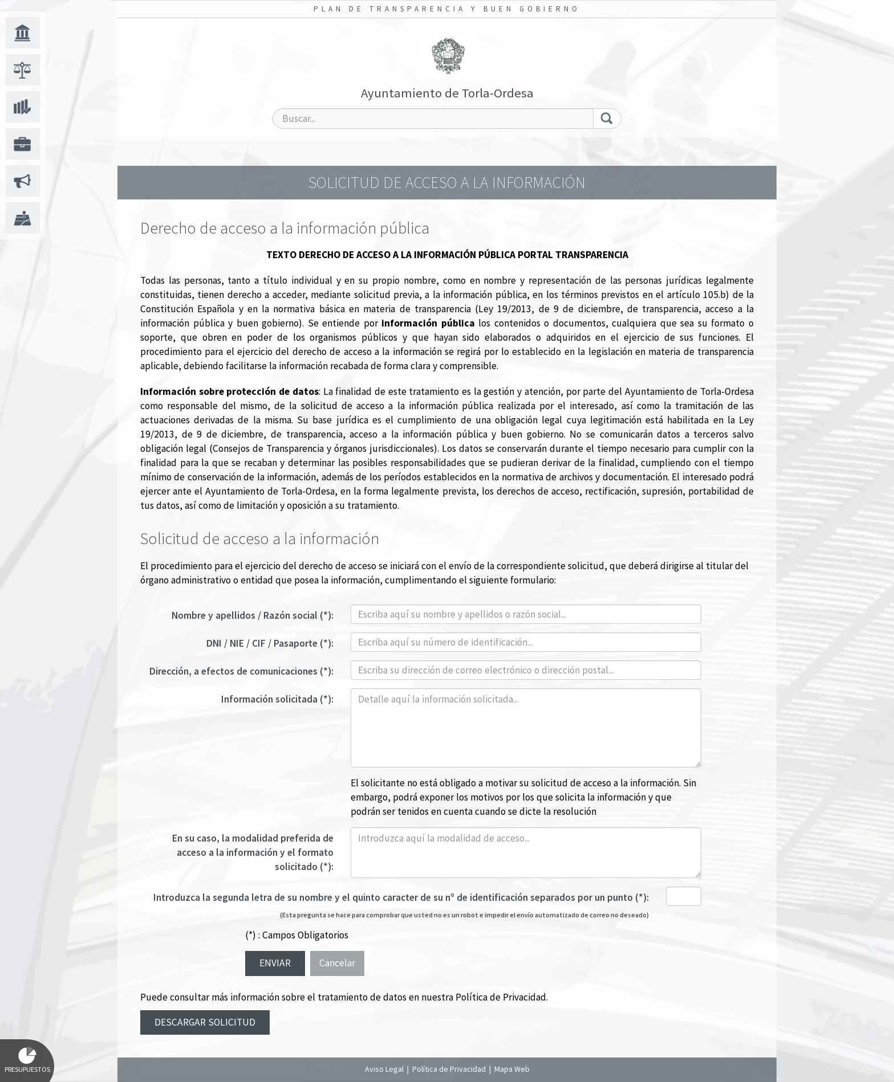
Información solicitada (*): (277, 699)
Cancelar (337, 963)
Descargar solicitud (205, 1022)
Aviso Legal (384, 1069)
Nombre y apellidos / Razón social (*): (253, 615)
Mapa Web (512, 1069)
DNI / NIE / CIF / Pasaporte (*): (270, 643)
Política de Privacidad (501, 997)
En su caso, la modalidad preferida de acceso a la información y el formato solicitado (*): (253, 852)
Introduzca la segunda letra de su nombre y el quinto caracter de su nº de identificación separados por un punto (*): (401, 897)
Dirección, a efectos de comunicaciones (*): (241, 671)
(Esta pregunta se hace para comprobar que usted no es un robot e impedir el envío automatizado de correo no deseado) (464, 914)
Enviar (275, 963)
